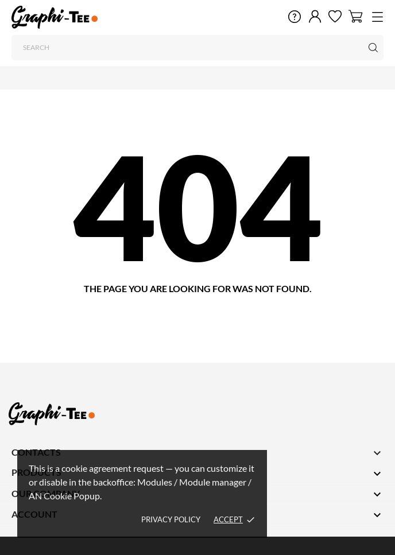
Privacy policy (170, 519)
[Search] (197, 47)
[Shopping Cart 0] (355, 16)
